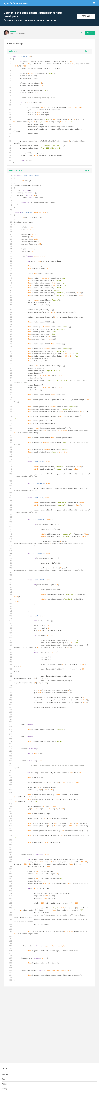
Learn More (86, 16)
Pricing (4, 1089)
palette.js (13, 51)
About (4, 1084)
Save (90, 33)
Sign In (4, 1079)
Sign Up (5, 1074)
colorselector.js (15, 170)
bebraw (13, 31)
